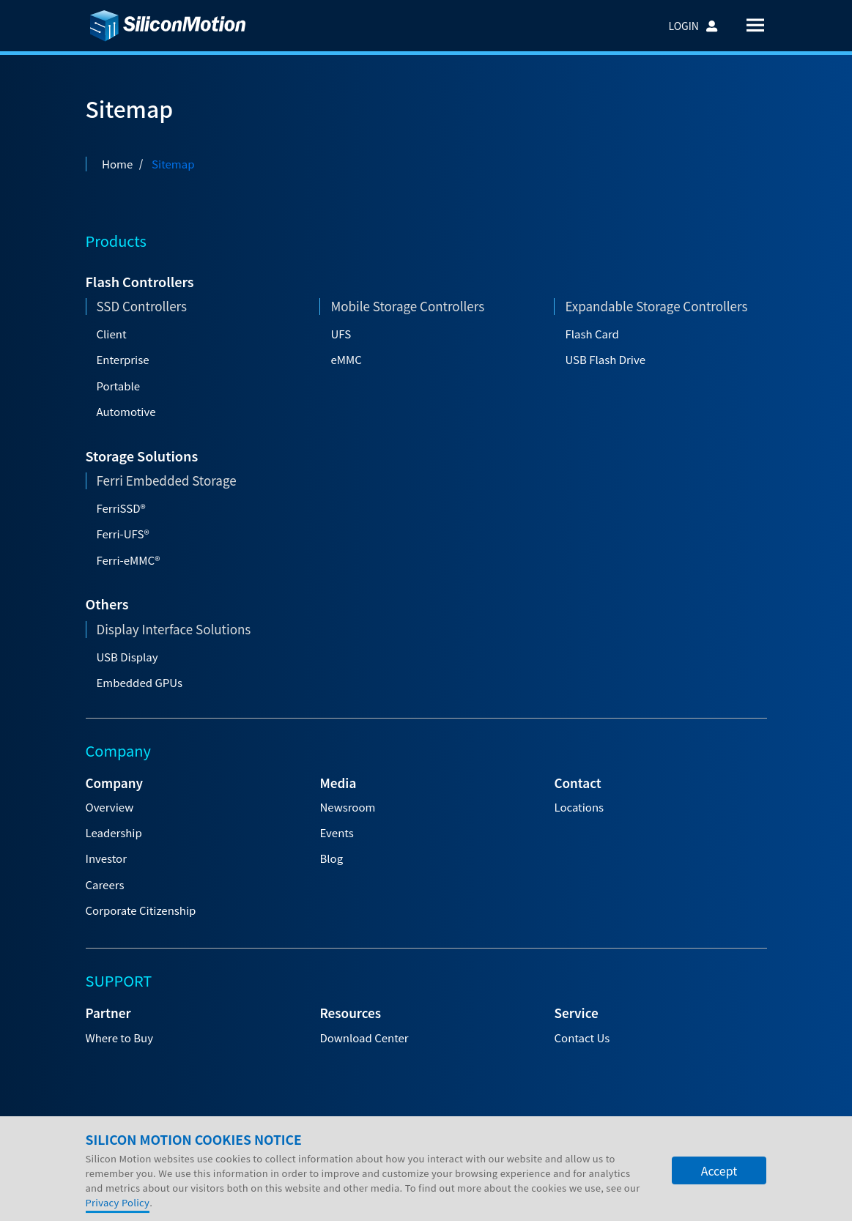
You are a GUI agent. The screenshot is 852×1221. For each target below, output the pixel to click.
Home (117, 163)
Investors (192, 1146)
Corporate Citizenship (141, 910)
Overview (110, 806)
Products (116, 240)
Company (121, 1146)
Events (336, 832)
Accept (719, 1206)
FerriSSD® (121, 508)
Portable (119, 385)
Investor (106, 858)
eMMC (345, 359)
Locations (579, 806)
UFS (340, 333)
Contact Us (582, 1037)
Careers (105, 884)
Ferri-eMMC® (128, 560)
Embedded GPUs (139, 682)
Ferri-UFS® (123, 533)
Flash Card (591, 333)
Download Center (363, 1037)
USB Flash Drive (605, 359)
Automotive (126, 411)
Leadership (114, 832)
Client (112, 333)
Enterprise (123, 359)
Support (318, 1146)
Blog (331, 858)
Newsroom (347, 806)
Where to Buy (119, 1037)
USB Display (127, 656)
